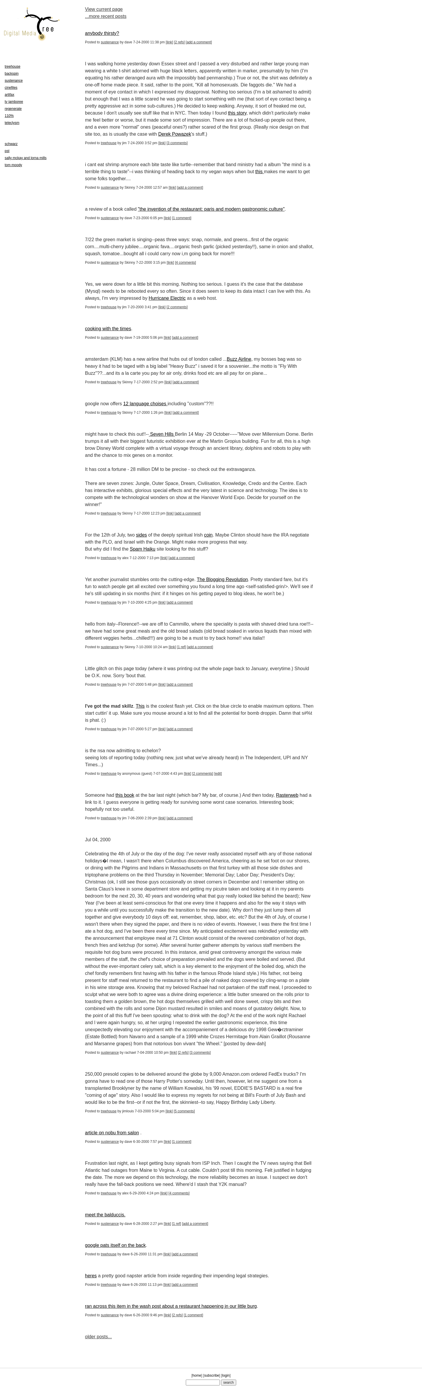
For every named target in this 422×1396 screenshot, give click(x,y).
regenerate (13, 109)
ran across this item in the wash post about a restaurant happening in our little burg (171, 1306)
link (169, 42)
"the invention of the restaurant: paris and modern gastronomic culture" (211, 209)
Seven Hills (162, 434)
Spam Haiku (142, 549)
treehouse (108, 143)
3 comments (177, 143)
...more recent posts (105, 16)
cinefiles (11, 88)
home (197, 1375)
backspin (11, 73)
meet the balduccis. (105, 1214)
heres (91, 1275)
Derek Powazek (174, 134)
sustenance (110, 42)
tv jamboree (14, 102)
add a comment (199, 42)
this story (237, 112)
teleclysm (12, 123)
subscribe (211, 1375)
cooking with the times (108, 328)
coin (208, 534)
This (140, 706)
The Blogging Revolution (222, 579)
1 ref (181, 647)
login (225, 1375)
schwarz (11, 144)
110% (9, 116)
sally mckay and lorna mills (26, 158)
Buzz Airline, (240, 359)
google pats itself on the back (115, 1245)
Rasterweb (287, 795)
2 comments (177, 307)
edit (218, 774)
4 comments (185, 263)
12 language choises (145, 403)
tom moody (13, 165)
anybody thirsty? (102, 33)
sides (141, 534)
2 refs (179, 42)
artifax (9, 95)
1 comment (181, 218)
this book (124, 795)
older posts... (98, 1336)
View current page (104, 9)
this (259, 171)
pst (7, 151)
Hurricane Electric (167, 298)
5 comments (184, 1111)
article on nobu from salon (112, 1132)
